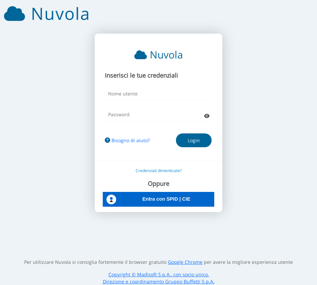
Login (194, 140)
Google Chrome (185, 262)
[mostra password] (207, 116)
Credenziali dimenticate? (159, 170)
